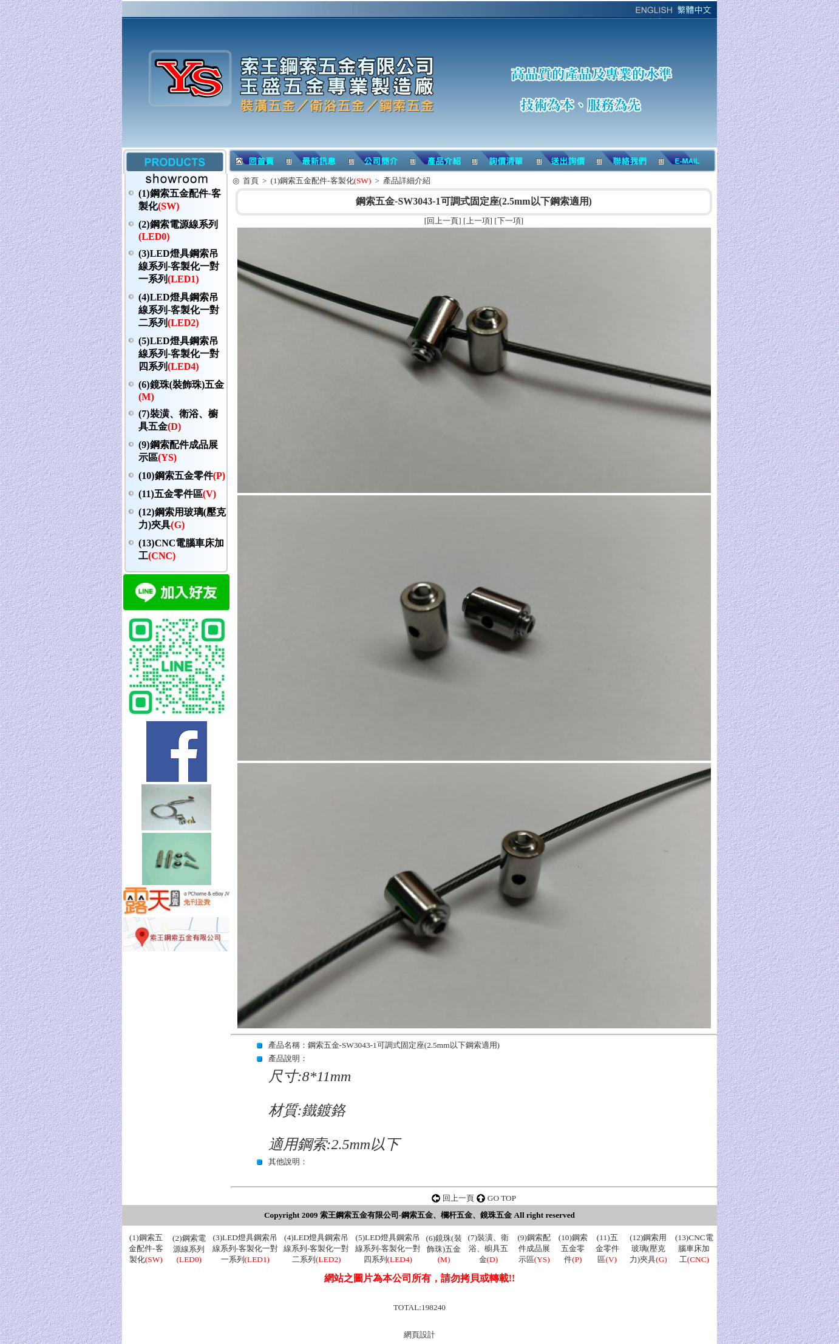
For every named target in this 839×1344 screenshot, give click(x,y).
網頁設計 (419, 1334)
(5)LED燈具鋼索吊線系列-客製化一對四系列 (178, 354)
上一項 (478, 220)
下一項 (509, 220)
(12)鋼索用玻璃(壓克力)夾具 (648, 1248)
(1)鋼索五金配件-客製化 (321, 180)
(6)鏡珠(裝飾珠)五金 (444, 1249)
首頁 (251, 180)
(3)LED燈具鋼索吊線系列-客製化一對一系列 (178, 266)
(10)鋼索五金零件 (181, 475)
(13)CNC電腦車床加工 (694, 1248)
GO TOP (501, 1198)
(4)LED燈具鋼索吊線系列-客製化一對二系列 (178, 310)
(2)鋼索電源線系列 (189, 1249)
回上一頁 (442, 220)
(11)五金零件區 (177, 494)
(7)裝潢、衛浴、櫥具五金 (488, 1248)
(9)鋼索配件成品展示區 (534, 1248)
